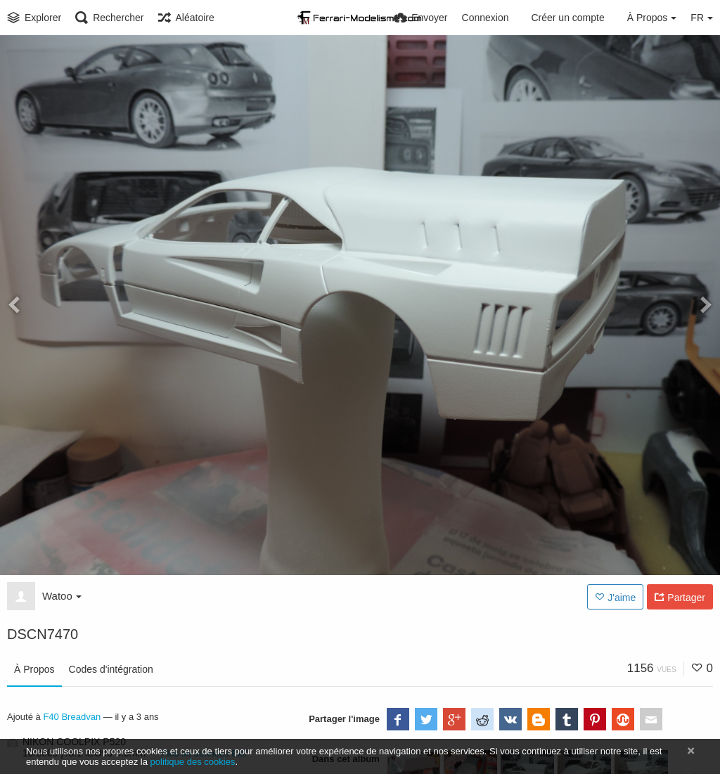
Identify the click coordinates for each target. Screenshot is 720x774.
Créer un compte (567, 17)
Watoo (62, 596)
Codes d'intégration (111, 669)
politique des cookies (193, 761)
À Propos (34, 669)
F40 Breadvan (72, 716)
